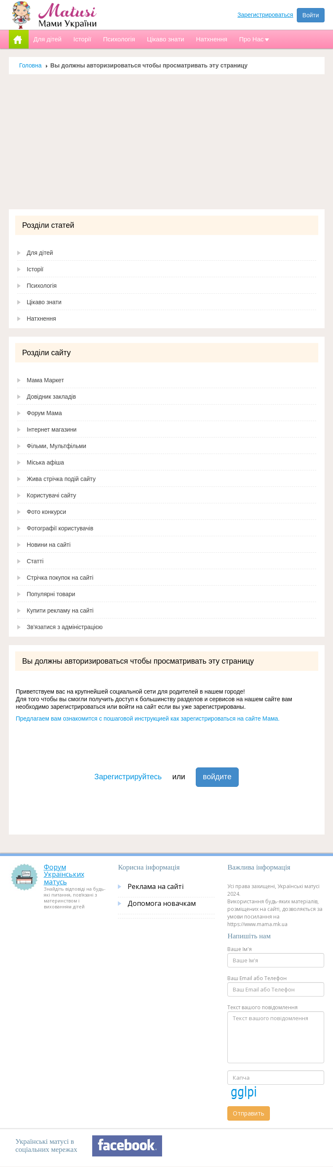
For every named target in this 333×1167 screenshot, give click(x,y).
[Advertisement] (166, 142)
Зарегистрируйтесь (128, 777)
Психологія (42, 285)
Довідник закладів (51, 396)
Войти (310, 15)
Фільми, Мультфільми (56, 446)
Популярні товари (51, 594)
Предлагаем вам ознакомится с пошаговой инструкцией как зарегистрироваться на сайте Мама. (148, 718)
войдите (217, 777)
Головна (30, 65)
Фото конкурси (47, 511)
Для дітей (40, 252)
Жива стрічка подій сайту (61, 478)
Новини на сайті (49, 544)
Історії (35, 269)
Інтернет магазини (52, 429)
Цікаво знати (44, 302)
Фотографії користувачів (60, 528)
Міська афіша (45, 462)
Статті (35, 561)
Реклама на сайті (156, 886)
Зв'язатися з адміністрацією (65, 627)
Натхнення (41, 318)
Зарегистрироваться (265, 14)
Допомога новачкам (162, 903)
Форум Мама (44, 413)
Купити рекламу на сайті (60, 610)
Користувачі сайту (51, 495)
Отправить (248, 1113)
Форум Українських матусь (64, 874)
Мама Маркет (45, 380)
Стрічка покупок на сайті (60, 577)
